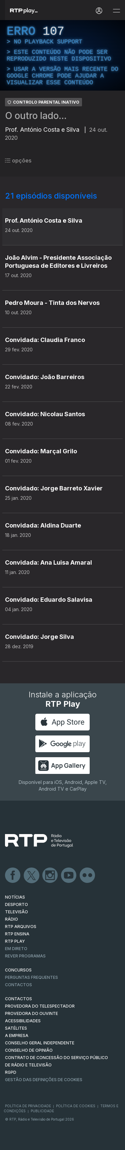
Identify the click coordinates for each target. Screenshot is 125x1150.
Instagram (50, 876)
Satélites (16, 1028)
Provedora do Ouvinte (31, 1013)
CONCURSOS (18, 969)
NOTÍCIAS (15, 897)
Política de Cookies (75, 1106)
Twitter (32, 876)
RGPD (10, 1072)
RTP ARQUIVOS (20, 926)
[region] (62, 55)
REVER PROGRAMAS (25, 955)
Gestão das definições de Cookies (43, 1079)
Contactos (18, 984)
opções (18, 160)
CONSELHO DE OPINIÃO (29, 1050)
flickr (88, 876)
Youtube (69, 876)
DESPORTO (16, 904)
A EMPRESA (16, 1035)
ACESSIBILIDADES (23, 1020)
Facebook (13, 876)
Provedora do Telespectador (40, 1006)
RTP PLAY (15, 941)
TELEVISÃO (16, 911)
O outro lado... (36, 115)
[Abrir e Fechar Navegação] (116, 11)
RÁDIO (11, 919)
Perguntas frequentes (31, 977)
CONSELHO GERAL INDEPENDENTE (39, 1042)
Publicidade (42, 1111)
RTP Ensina (17, 933)
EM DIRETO (16, 948)
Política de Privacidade (28, 1106)
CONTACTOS (18, 998)
